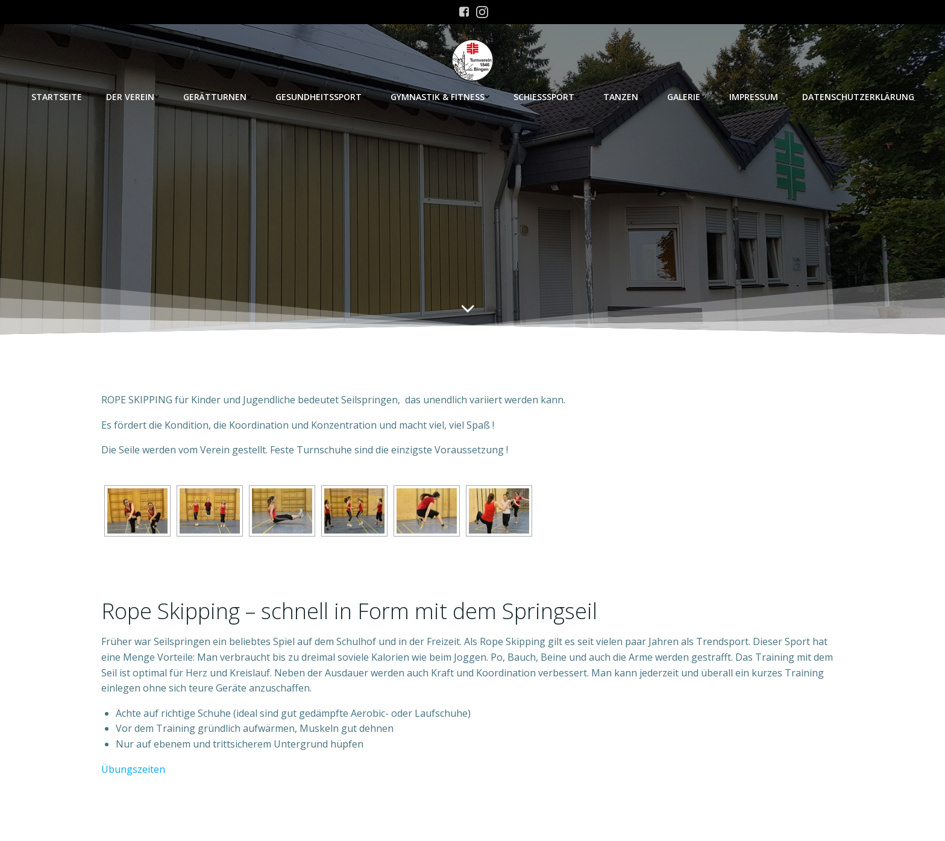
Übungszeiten (133, 769)
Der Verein (132, 96)
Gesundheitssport (320, 96)
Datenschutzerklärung (858, 96)
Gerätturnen (217, 96)
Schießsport (546, 96)
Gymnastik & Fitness (440, 96)
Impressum (753, 96)
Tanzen (623, 96)
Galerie (686, 96)
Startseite (56, 96)
